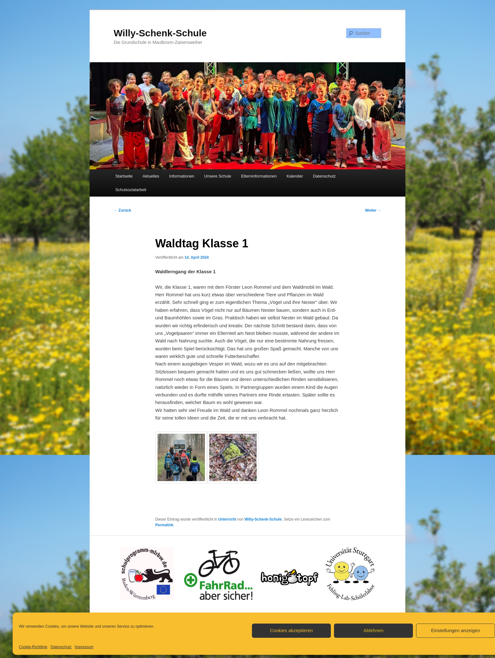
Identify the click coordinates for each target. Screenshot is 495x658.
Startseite (124, 176)
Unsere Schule (217, 176)
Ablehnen (373, 630)
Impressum (84, 647)
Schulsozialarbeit (130, 189)
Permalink (164, 525)
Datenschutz (61, 647)
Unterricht (227, 519)
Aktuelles (151, 176)
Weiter (373, 210)
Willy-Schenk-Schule (160, 33)
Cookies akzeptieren (291, 630)
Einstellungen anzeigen (455, 630)
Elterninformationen (259, 176)
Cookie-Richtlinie (33, 647)
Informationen (181, 176)
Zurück (122, 210)
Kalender (295, 176)
